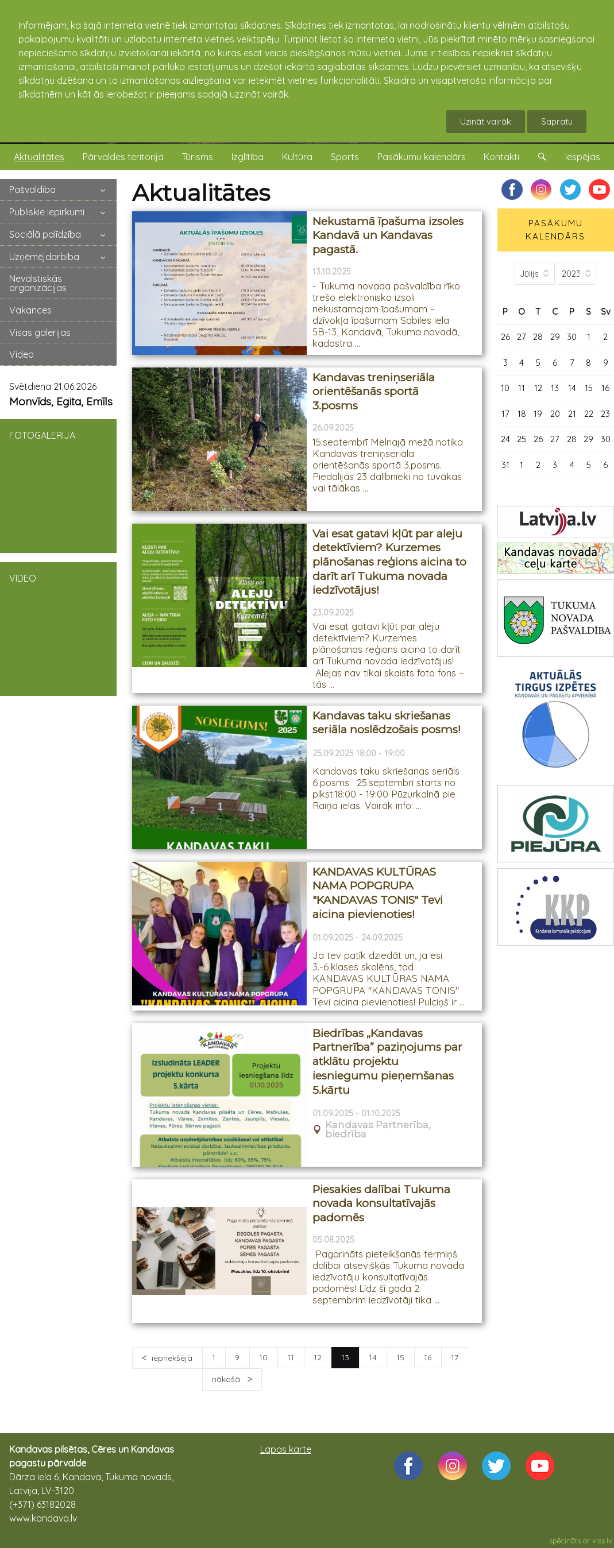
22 (588, 413)
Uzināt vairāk (485, 121)
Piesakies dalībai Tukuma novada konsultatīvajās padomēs (381, 1203)
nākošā (227, 1379)
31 (505, 464)
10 (263, 1357)
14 (373, 1357)
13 (555, 387)
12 (318, 1357)
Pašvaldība (32, 189)
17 (454, 1357)
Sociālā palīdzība (45, 234)
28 (538, 336)
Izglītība (247, 156)
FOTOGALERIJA (58, 484)
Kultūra (297, 156)
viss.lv (602, 1540)
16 (427, 1357)
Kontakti (501, 156)
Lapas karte (285, 1449)
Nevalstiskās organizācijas (38, 283)
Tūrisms (197, 156)
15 (400, 1357)
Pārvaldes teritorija (123, 156)
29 (555, 336)
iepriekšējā (172, 1358)
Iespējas (582, 156)
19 (538, 413)
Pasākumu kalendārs (421, 156)
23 (605, 413)
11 (290, 1357)
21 (572, 413)
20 (555, 413)
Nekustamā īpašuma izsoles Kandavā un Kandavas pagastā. (388, 235)
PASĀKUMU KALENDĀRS (555, 230)
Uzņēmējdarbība (44, 256)
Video (21, 354)
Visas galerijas (40, 332)
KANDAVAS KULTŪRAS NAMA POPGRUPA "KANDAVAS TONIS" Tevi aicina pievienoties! (377, 893)
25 (521, 439)
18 (522, 413)
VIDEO (58, 627)
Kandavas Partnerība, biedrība (378, 1130)
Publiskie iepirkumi (46, 212)
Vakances (30, 310)
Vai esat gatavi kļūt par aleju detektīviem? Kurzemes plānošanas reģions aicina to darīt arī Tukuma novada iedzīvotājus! (389, 562)
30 (572, 336)
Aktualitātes (39, 156)
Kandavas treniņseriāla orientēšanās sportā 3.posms (373, 391)
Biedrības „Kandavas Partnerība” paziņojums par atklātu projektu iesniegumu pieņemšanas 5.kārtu (387, 1062)
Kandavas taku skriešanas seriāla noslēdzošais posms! (386, 723)
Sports (345, 156)
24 (505, 439)
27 (521, 336)
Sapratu (557, 121)
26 (505, 336)
